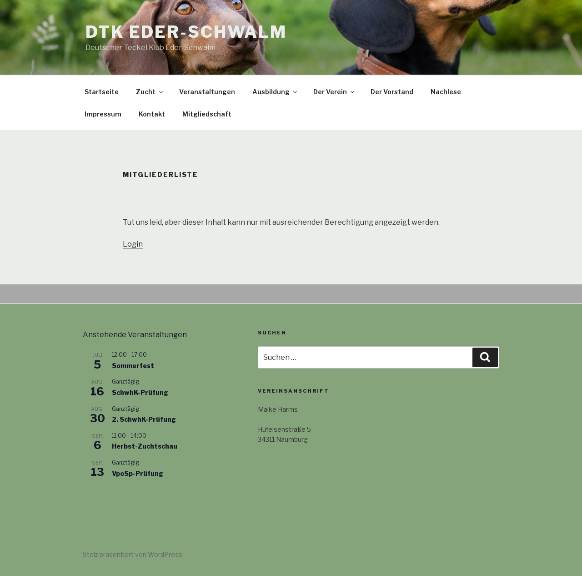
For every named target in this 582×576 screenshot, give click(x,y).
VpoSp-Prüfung (137, 473)
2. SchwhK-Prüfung (144, 419)
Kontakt (152, 114)
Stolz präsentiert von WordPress (132, 554)
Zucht (150, 92)
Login (133, 244)
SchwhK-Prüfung (140, 392)
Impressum (103, 114)
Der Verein (334, 92)
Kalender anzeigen (111, 492)
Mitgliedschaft (206, 114)
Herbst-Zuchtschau (144, 446)
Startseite (102, 92)
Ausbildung (275, 92)
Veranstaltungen (207, 92)
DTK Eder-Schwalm (186, 32)
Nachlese (446, 92)
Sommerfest (133, 365)
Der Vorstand (392, 92)
